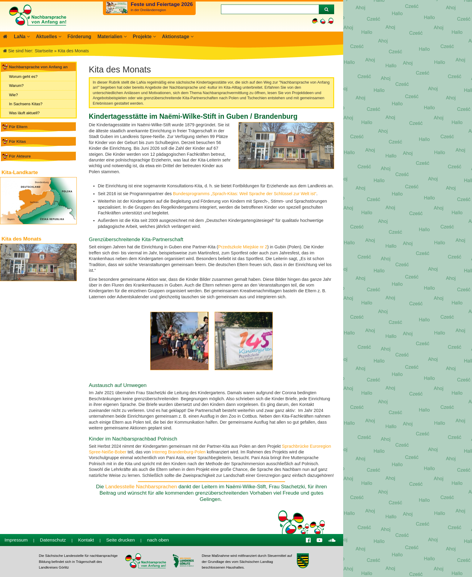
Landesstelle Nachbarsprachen (141, 486)
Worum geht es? (23, 76)
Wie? (13, 94)
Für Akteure (20, 156)
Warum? (16, 85)
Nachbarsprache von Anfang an (38, 67)
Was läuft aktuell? (24, 113)
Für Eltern (18, 126)
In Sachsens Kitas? (25, 104)
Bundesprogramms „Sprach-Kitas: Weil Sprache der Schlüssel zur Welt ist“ (244, 193)
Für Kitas (17, 141)
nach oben (158, 539)
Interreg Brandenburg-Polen (179, 452)
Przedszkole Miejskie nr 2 (242, 246)
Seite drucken (120, 539)
